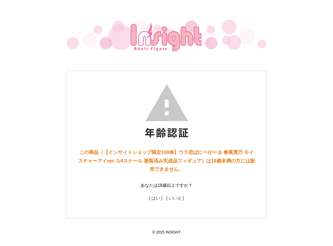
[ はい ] (155, 198)
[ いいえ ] (175, 198)
